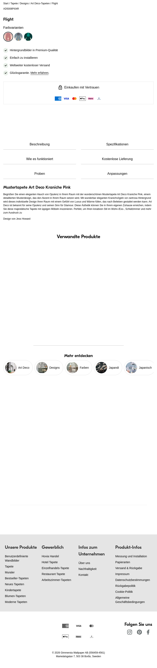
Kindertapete (13, 590)
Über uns (84, 563)
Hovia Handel (50, 556)
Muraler (10, 572)
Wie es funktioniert (39, 159)
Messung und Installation (131, 556)
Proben (39, 173)
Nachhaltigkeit (87, 569)
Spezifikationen (117, 144)
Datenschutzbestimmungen (132, 580)
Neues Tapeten (14, 584)
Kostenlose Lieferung (117, 159)
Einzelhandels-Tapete (55, 568)
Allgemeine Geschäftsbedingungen (130, 600)
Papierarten (122, 562)
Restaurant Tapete (53, 574)
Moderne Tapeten (16, 602)
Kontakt (83, 574)
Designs (24, 3)
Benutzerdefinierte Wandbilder (16, 558)
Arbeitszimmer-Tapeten (56, 580)
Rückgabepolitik (125, 585)
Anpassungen (117, 173)
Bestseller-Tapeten (17, 578)
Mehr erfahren (39, 72)
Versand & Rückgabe (128, 568)
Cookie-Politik (124, 591)
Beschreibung (40, 144)
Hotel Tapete (50, 562)
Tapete (14, 3)
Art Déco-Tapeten (40, 3)
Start (5, 3)
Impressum (122, 574)
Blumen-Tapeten (15, 596)
